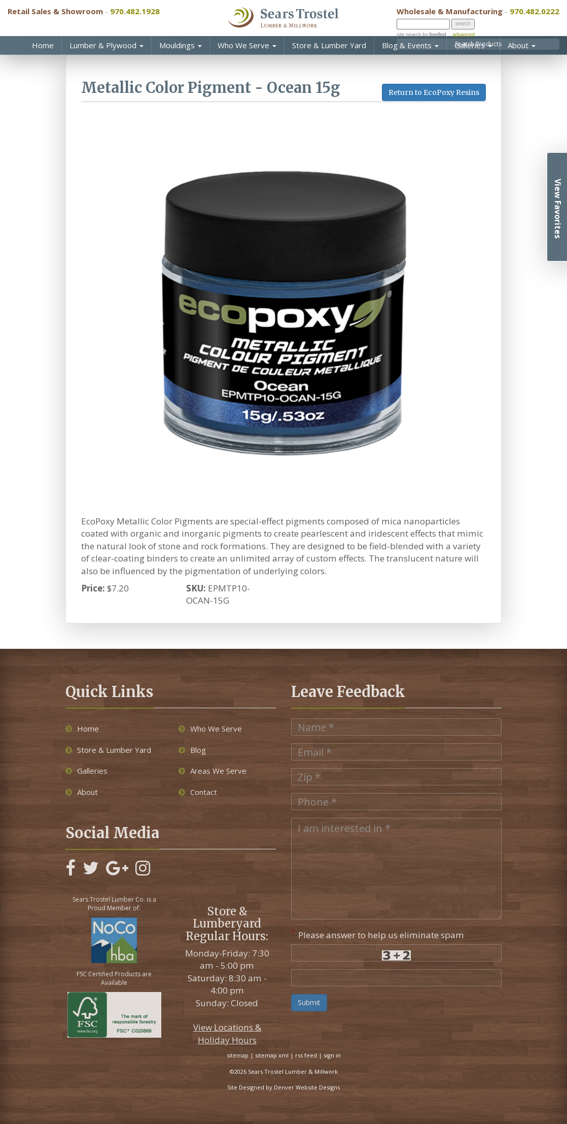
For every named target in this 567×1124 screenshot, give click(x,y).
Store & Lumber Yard (329, 45)
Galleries (473, 45)
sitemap (238, 1055)
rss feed (306, 1055)
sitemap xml (272, 1055)
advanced (463, 35)
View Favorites (557, 209)
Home (43, 45)
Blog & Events (410, 45)
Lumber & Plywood (106, 45)
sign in (332, 1055)
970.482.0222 (534, 11)
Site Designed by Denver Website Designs (283, 1087)
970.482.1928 (135, 11)
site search (409, 35)
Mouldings (180, 45)
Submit (309, 1002)
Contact (198, 792)
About (522, 45)
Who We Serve (247, 45)
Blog (192, 750)
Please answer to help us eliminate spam (377, 934)
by (433, 35)
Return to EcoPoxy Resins (433, 92)
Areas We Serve (212, 771)
